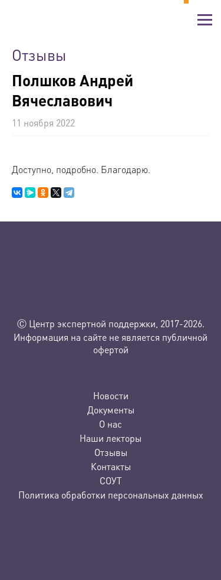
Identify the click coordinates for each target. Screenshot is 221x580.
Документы (110, 409)
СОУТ (111, 480)
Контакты (111, 466)
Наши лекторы (110, 438)
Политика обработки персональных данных (110, 494)
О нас (110, 424)
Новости (110, 395)
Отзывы (110, 452)
